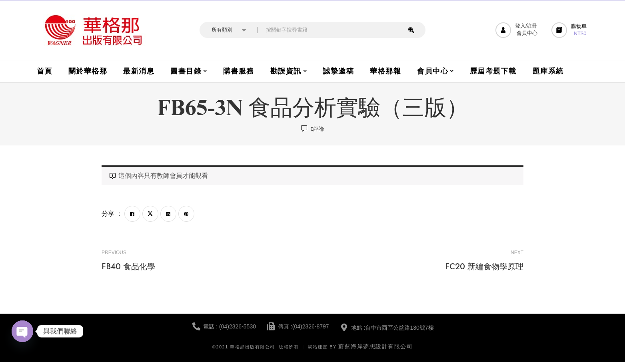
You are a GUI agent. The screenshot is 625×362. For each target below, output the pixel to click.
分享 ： (112, 213)
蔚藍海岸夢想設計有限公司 (375, 346)
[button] (570, 30)
